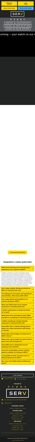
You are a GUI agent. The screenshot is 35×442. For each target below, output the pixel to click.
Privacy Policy (14, 440)
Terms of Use (20, 440)
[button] (17, 375)
